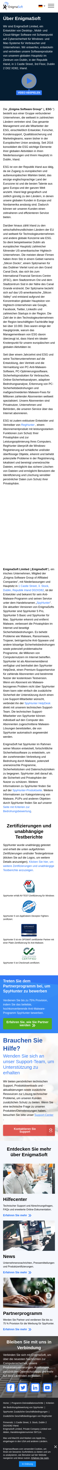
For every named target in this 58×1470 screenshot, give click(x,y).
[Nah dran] (55, 1446)
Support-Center (43, 1114)
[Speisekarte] (51, 6)
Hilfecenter (15, 1199)
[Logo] (13, 6)
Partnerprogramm (22, 1313)
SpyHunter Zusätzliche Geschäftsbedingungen (25, 1411)
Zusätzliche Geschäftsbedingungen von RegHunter (27, 1416)
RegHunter (28, 424)
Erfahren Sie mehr (15, 1215)
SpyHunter (43, 602)
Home (6, 1403)
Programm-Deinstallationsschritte (28, 1403)
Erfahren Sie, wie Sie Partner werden (27, 1023)
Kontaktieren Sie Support (25, 1130)
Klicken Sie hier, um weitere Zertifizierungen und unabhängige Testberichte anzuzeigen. (28, 866)
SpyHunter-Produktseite (27, 790)
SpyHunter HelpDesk (37, 703)
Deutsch (42, 6)
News (9, 1256)
